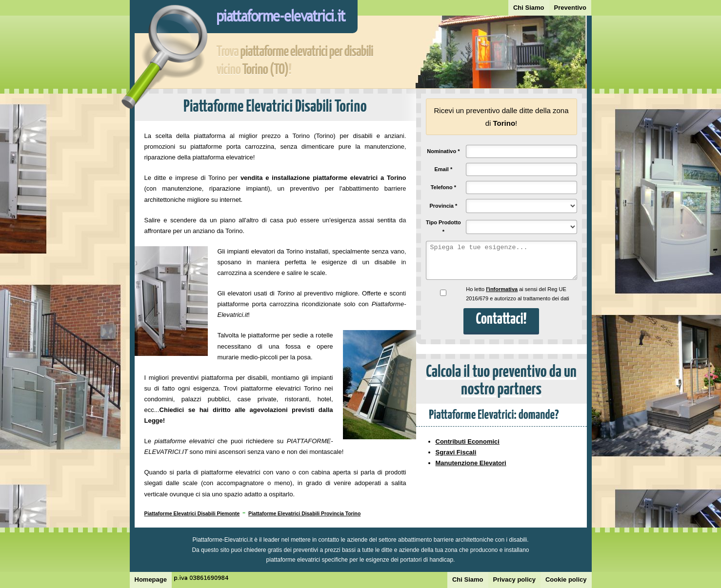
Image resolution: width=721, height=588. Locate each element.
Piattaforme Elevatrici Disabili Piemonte (192, 513)
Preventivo (570, 7)
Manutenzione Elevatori (471, 463)
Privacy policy (514, 579)
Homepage (151, 579)
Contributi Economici (468, 441)
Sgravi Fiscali (456, 452)
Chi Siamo (528, 7)
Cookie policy (566, 579)
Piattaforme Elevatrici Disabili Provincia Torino (304, 513)
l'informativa (502, 289)
